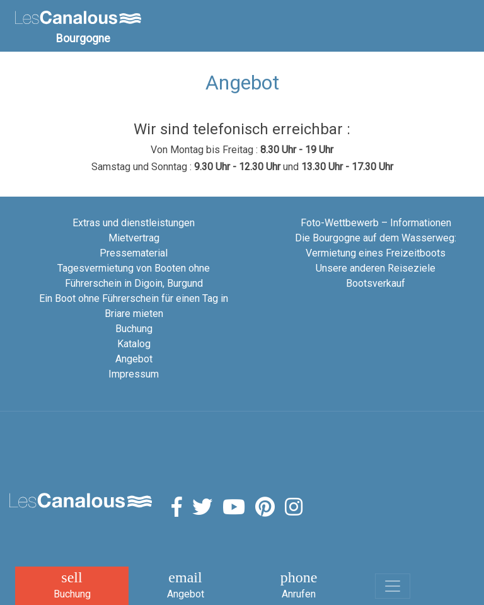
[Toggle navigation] (392, 586)
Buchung (134, 329)
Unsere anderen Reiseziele (375, 268)
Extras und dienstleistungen (133, 223)
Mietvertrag (133, 238)
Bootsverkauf (375, 283)
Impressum (133, 374)
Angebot (134, 359)
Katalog (134, 344)
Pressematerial (134, 253)
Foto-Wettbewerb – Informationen (376, 223)
